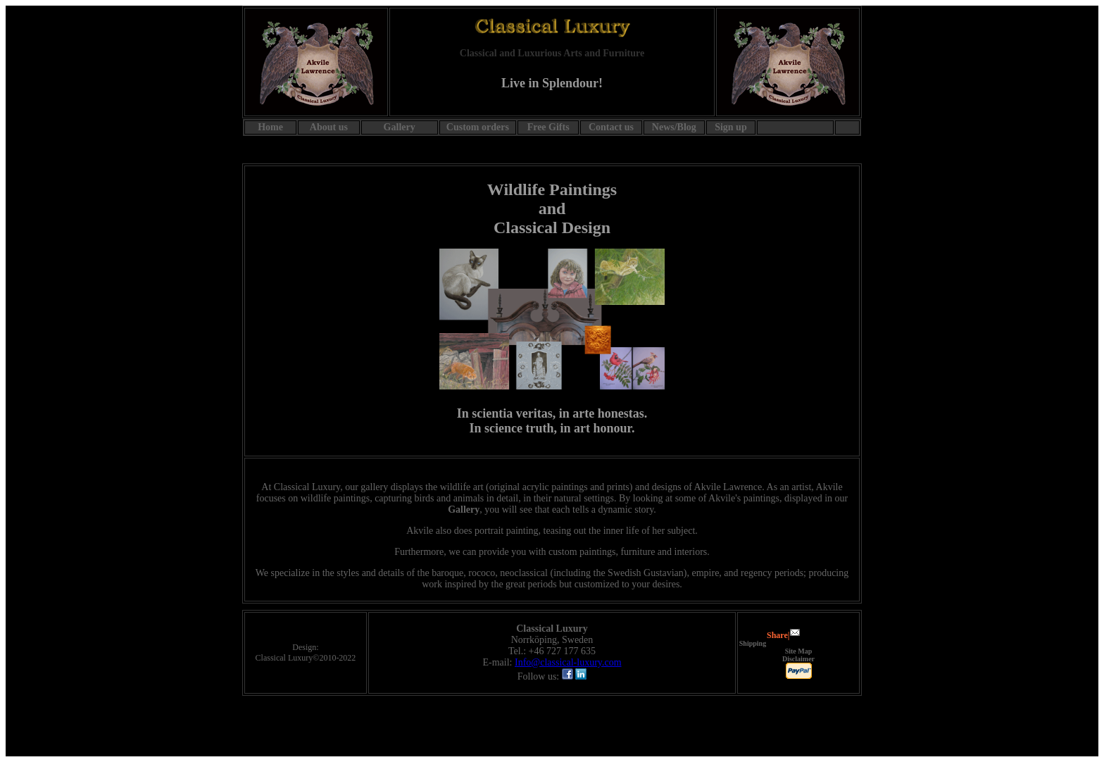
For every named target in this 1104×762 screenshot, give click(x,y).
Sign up (731, 127)
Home (270, 127)
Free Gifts (548, 127)
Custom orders (477, 127)
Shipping (752, 643)
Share (777, 635)
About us (329, 127)
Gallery (463, 509)
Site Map (799, 651)
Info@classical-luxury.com (568, 662)
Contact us (611, 127)
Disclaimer (798, 659)
